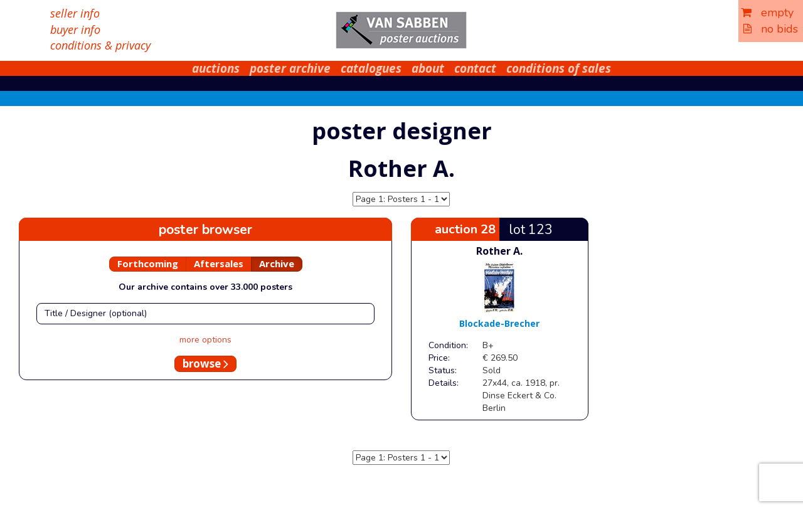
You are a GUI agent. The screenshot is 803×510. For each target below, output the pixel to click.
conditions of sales (558, 68)
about (428, 68)
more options (205, 340)
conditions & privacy (100, 45)
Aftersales (218, 263)
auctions (216, 68)
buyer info (75, 29)
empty (767, 12)
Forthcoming (147, 263)
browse (205, 363)
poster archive (290, 68)
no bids (770, 28)
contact (475, 68)
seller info (75, 13)
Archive (276, 263)
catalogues (371, 68)
